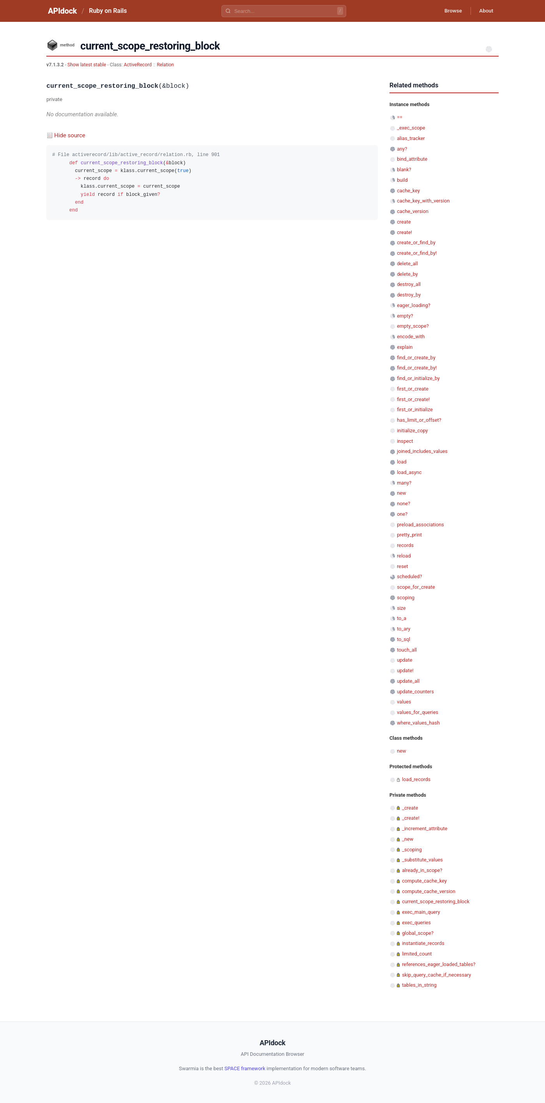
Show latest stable (87, 64)
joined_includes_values (422, 451)
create (404, 222)
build (402, 180)
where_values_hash (418, 723)
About (485, 11)
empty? (405, 316)
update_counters (415, 691)
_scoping (412, 850)
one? (402, 514)
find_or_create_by (416, 358)
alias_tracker (411, 138)
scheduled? (409, 576)
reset (402, 566)
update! (405, 670)
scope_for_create (416, 587)
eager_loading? (413, 305)
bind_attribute (412, 159)
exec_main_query (421, 912)
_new (407, 839)
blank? (404, 169)
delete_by (407, 274)
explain (404, 347)
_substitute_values (422, 860)
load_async (409, 472)
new (401, 493)
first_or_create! (413, 399)
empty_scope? (413, 326)
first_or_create (412, 389)
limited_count (417, 954)
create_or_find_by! (417, 253)
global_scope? (418, 933)
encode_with (411, 336)
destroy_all (409, 284)
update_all (408, 681)
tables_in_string (419, 985)
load (402, 462)
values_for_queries (417, 712)
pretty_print (409, 535)
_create (410, 808)
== (399, 117)
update (404, 660)
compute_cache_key (424, 881)
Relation (165, 64)
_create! (410, 818)
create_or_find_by (416, 242)
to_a (401, 618)
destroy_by (409, 295)
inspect (405, 441)
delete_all (407, 263)
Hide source (69, 135)
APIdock (62, 11)
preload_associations (420, 525)
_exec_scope (411, 128)
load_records (416, 779)
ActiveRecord (138, 64)
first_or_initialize (415, 409)
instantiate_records (423, 943)
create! (404, 232)
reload (404, 556)
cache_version (412, 211)
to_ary (403, 629)
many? (404, 483)
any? (402, 149)
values (404, 702)
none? (403, 503)
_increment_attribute (424, 828)
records (405, 545)
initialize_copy (412, 430)
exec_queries (416, 922)
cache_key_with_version (423, 201)
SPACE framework (245, 1068)
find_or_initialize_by (418, 378)
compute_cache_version (428, 891)
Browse (450, 11)
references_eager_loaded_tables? (438, 964)
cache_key (408, 191)
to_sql (403, 639)
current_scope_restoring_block (435, 901)
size (401, 608)
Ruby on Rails (108, 10)
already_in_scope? (422, 870)
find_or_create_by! (417, 368)
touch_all (407, 650)
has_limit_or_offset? (419, 420)
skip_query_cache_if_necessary (436, 975)
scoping (405, 597)
